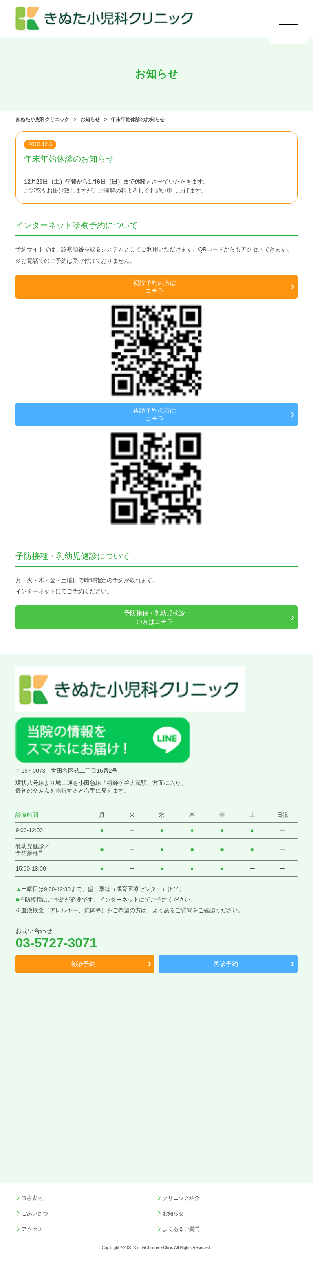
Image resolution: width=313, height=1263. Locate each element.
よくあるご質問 (172, 910)
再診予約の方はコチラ (154, 414)
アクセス (32, 1229)
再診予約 (226, 964)
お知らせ (173, 1213)
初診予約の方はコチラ (154, 286)
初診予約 (83, 964)
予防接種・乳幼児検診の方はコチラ (154, 617)
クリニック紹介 (181, 1198)
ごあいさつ (35, 1213)
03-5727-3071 (56, 942)
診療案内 (32, 1198)
